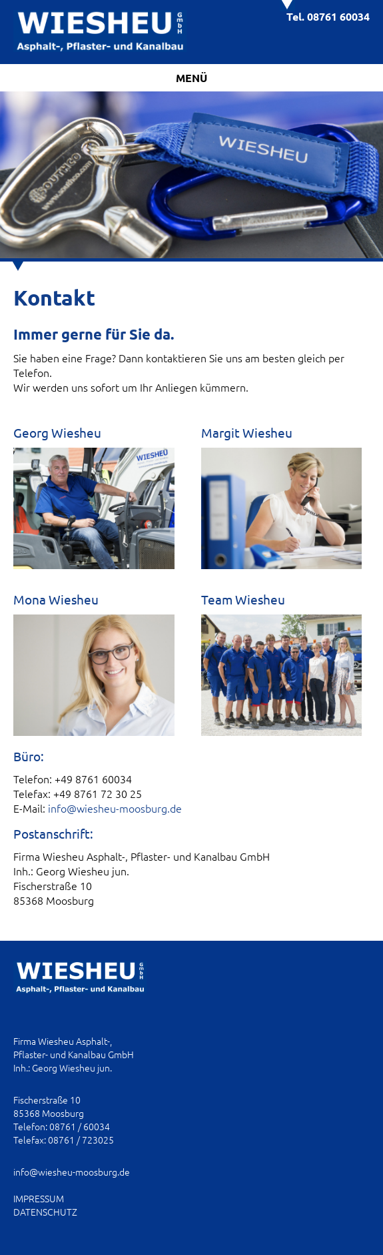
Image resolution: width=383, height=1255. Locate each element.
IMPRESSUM (38, 1198)
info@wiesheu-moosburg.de (115, 808)
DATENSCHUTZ (45, 1211)
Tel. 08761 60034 (328, 16)
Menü (191, 78)
